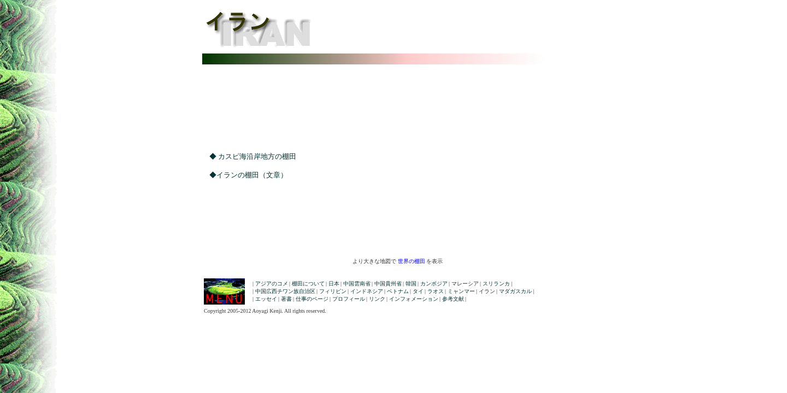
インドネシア (366, 291)
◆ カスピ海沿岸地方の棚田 (249, 156)
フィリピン (332, 291)
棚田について (308, 284)
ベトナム (398, 291)
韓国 (411, 284)
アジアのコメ (271, 284)
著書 (286, 299)
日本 (333, 284)
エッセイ (266, 299)
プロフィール (348, 299)
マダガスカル (515, 291)
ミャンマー (461, 291)
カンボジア (434, 284)
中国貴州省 (388, 284)
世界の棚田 (411, 261)
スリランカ (496, 284)
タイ (418, 291)
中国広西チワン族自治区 (285, 291)
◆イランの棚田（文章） (244, 175)
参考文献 (453, 299)
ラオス (435, 291)
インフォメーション (413, 299)
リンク (377, 299)
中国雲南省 (357, 284)
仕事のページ (312, 299)
